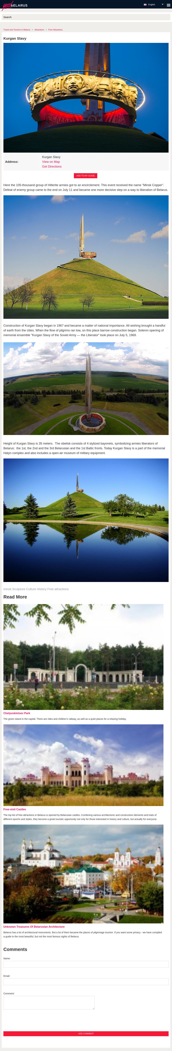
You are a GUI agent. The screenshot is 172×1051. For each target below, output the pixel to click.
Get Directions (52, 166)
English (151, 4)
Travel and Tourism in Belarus (16, 30)
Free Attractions (55, 30)
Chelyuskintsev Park (16, 713)
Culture (31, 589)
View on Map (51, 161)
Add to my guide (85, 176)
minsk (7, 589)
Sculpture (18, 589)
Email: (6, 976)
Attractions (39, 30)
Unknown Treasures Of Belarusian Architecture (34, 926)
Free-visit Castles (14, 809)
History (41, 589)
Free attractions (58, 589)
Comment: (9, 993)
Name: (6, 958)
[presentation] (29, 1022)
